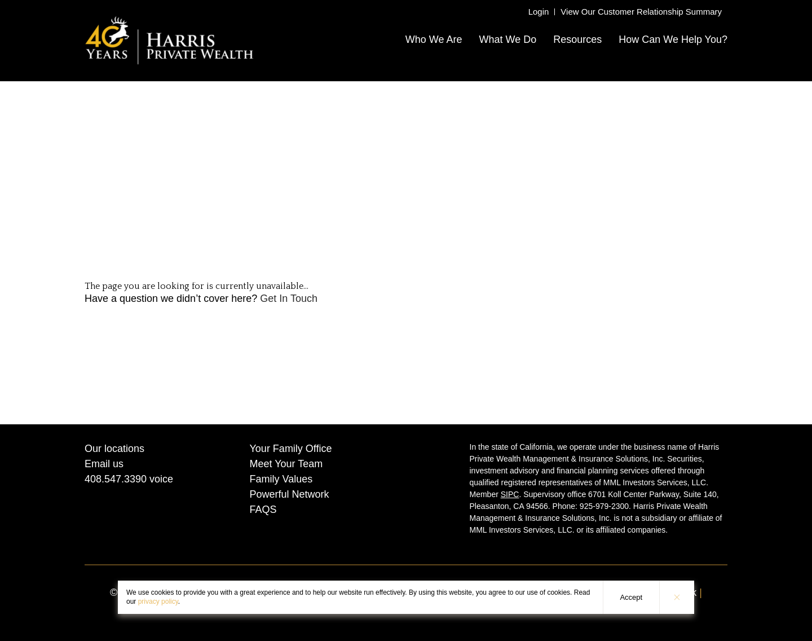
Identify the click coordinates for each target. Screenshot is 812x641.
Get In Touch (288, 298)
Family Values (281, 479)
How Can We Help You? (673, 39)
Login (538, 11)
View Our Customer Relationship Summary (641, 11)
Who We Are (433, 39)
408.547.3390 (116, 479)
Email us (104, 463)
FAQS (263, 509)
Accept (631, 597)
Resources (577, 39)
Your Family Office (291, 448)
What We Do (507, 39)
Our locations (114, 448)
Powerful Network (289, 494)
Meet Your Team (286, 463)
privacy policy (158, 601)
